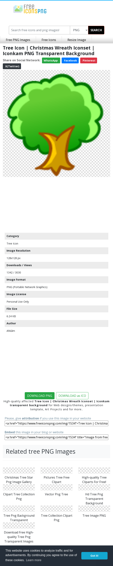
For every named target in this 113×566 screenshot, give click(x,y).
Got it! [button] (94, 555)
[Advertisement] (56, 205)
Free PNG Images (18, 40)
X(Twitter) (11, 66)
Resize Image (76, 40)
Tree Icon (12, 243)
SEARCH (96, 30)
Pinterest (88, 60)
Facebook (70, 60)
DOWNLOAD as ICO (72, 396)
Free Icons (49, 40)
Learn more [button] (33, 560)
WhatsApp (51, 60)
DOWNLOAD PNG (39, 396)
